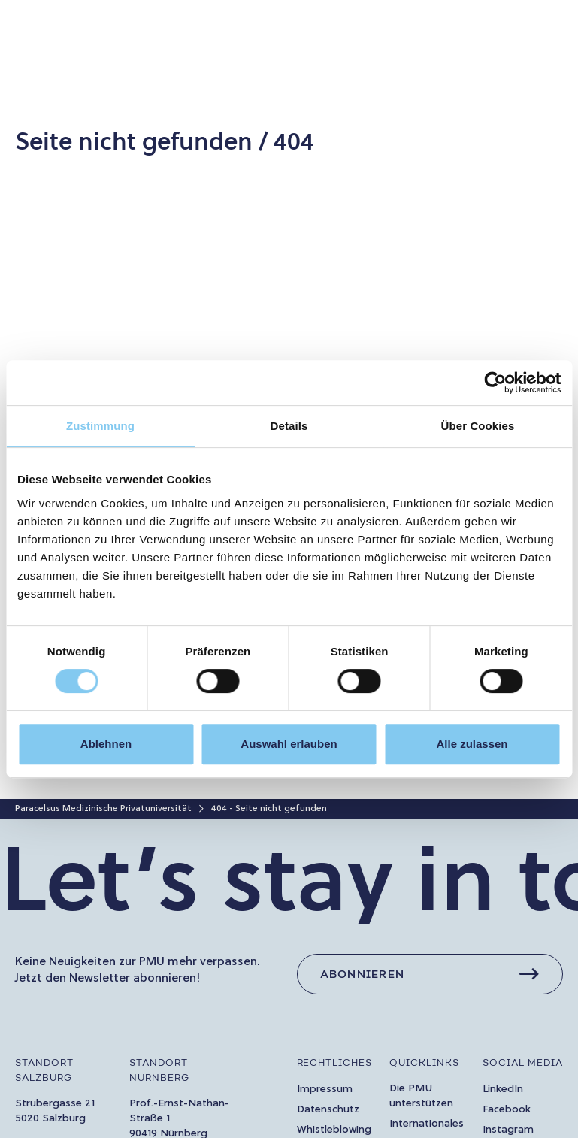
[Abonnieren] (430, 974)
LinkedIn (503, 1089)
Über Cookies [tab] (478, 425)
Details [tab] (289, 425)
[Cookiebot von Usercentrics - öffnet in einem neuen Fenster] (495, 382)
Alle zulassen (471, 743)
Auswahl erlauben (289, 743)
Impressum (325, 1089)
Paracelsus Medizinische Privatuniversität (103, 809)
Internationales (426, 1124)
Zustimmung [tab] (100, 425)
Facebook (507, 1109)
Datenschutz (328, 1109)
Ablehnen (106, 743)
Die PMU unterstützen (421, 1096)
